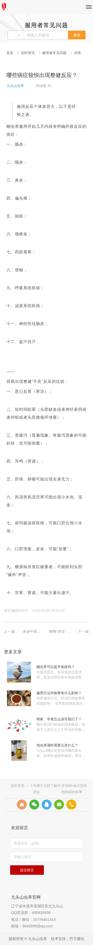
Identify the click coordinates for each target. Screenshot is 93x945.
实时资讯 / (19, 786)
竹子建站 (76, 939)
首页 (10, 53)
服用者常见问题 (54, 53)
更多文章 (13, 651)
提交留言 (27, 870)
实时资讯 (28, 53)
